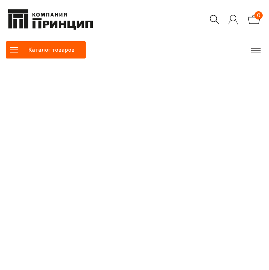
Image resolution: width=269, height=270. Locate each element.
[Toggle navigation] (46, 49)
